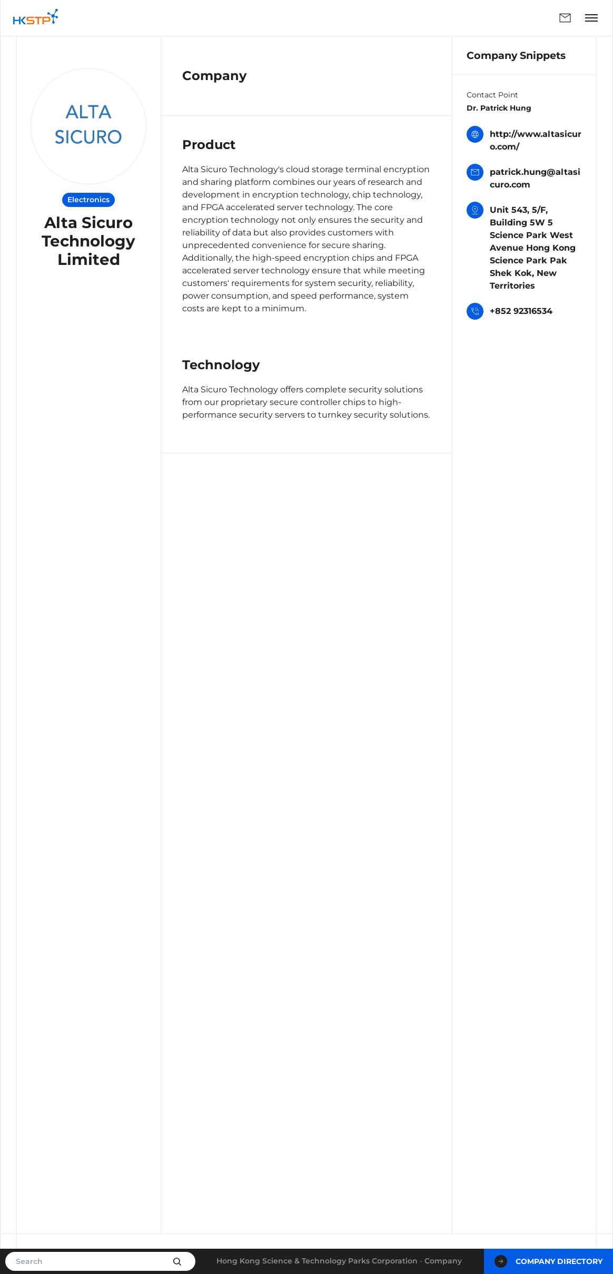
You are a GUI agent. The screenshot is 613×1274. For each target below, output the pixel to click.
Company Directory (548, 1261)
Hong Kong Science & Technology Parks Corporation (317, 1261)
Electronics (88, 199)
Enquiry (565, 18)
